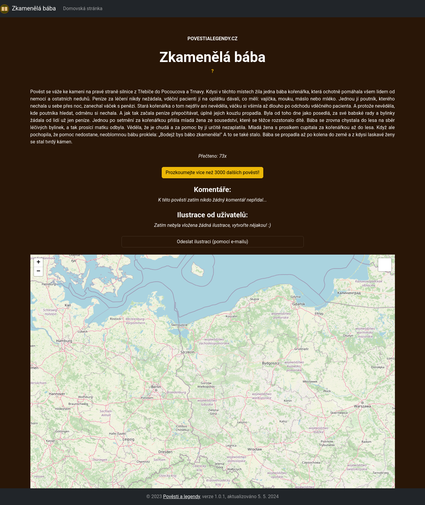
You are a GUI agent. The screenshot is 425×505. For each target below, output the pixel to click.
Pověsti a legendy (181, 496)
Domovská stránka (84, 8)
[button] (38, 262)
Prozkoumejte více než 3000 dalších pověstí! (212, 172)
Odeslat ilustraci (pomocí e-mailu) (212, 241)
